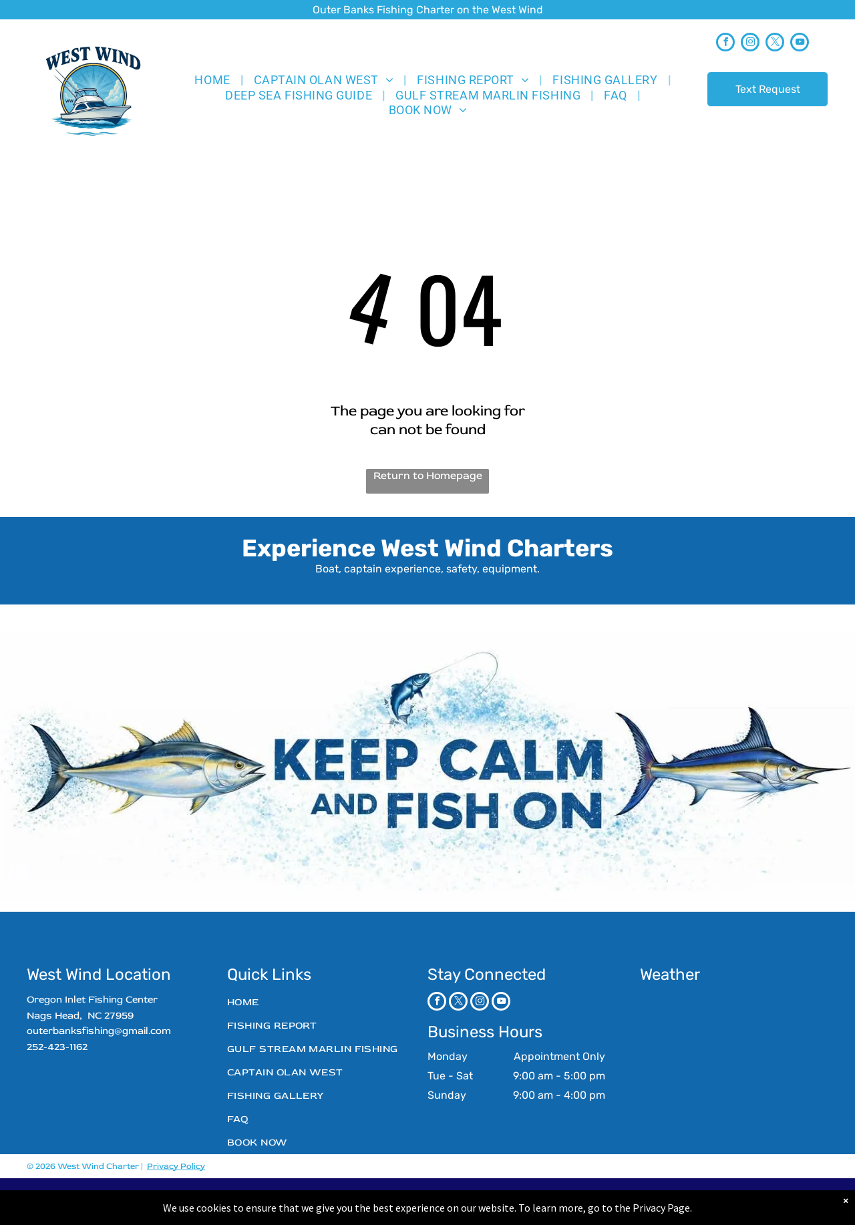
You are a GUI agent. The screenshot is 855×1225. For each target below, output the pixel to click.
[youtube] (799, 44)
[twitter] (774, 44)
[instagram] (750, 44)
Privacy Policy (176, 1166)
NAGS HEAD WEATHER (725, 1042)
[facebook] (725, 44)
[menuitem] (213, 80)
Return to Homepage (427, 475)
